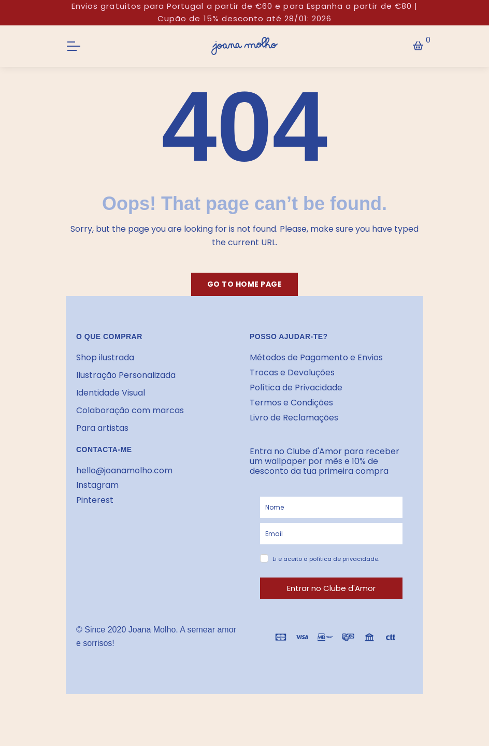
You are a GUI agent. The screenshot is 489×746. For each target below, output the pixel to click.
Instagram (97, 485)
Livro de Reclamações (294, 418)
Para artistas (102, 428)
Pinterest (94, 500)
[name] (331, 507)
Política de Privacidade (296, 387)
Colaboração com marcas (130, 410)
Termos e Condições (291, 403)
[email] (331, 533)
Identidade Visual (110, 393)
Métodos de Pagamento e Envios (316, 357)
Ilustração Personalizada (126, 375)
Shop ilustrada (105, 357)
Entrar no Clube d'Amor (331, 588)
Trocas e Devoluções (292, 372)
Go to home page (244, 284)
